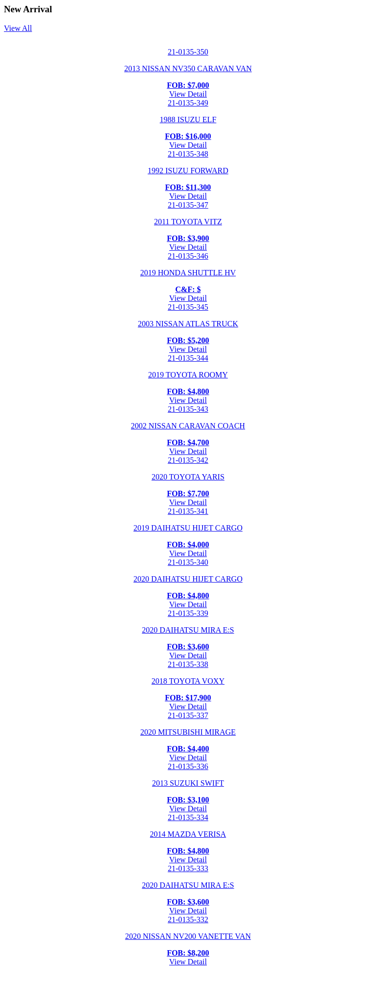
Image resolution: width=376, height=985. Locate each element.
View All (18, 28)
